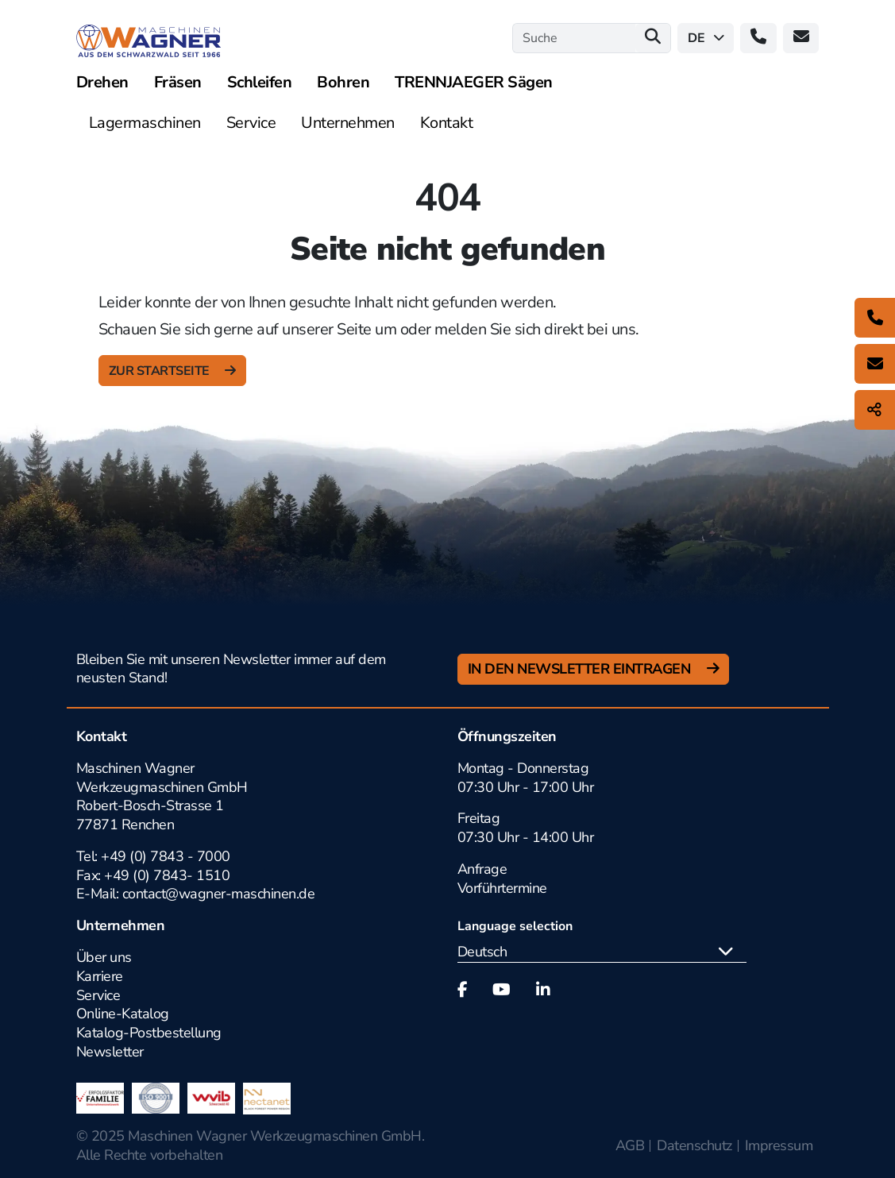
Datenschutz (694, 1145)
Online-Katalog (122, 1013)
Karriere (99, 976)
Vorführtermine (502, 888)
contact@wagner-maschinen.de (220, 893)
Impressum (779, 1145)
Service (98, 995)
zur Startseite (161, 371)
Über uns (104, 957)
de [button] (706, 38)
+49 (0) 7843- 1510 (167, 875)
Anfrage (482, 869)
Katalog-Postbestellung (149, 1032)
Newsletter (110, 1051)
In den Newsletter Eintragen (581, 668)
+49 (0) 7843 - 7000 (165, 856)
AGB (630, 1145)
